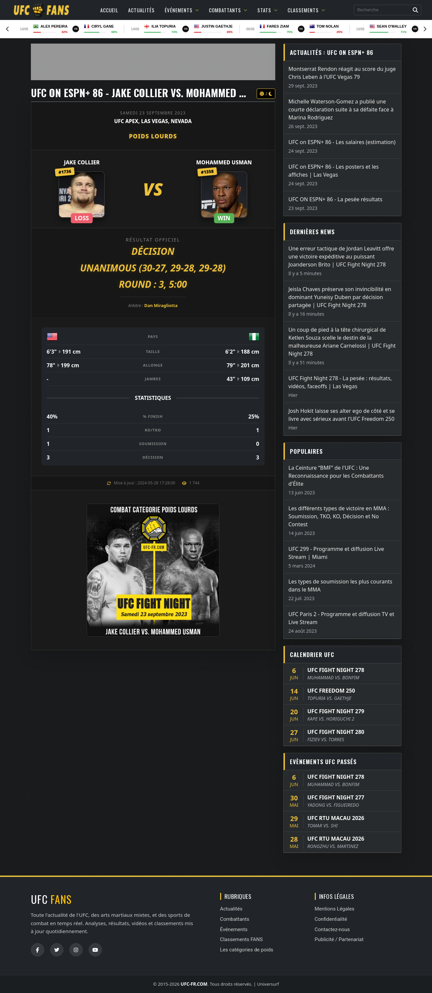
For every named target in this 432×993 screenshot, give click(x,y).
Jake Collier (82, 162)
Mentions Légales (335, 909)
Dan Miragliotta (161, 305)
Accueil (109, 10)
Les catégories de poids (246, 950)
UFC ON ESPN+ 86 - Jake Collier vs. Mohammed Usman (150, 92)
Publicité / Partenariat (339, 939)
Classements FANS (241, 939)
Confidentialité (331, 919)
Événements (182, 10)
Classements (306, 10)
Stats (267, 10)
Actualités (141, 10)
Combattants (228, 10)
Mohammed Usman (224, 162)
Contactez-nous (332, 929)
